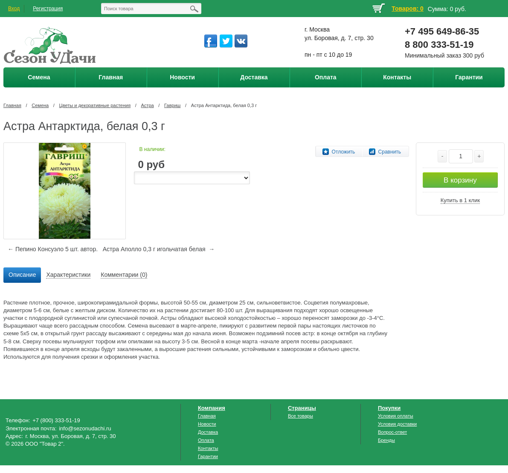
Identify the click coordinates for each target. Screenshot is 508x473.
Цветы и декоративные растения (95, 105)
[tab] (22, 275)
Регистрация (48, 9)
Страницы (302, 408)
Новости (207, 424)
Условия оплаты (395, 415)
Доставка (208, 432)
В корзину (460, 180)
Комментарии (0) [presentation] (124, 274)
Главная (12, 105)
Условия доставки (397, 424)
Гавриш (172, 105)
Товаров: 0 (407, 8)
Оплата (206, 440)
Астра (147, 105)
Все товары (300, 415)
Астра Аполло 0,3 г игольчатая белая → (159, 249)
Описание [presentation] (22, 274)
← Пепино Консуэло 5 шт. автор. (53, 249)
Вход (14, 9)
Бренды (386, 440)
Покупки (389, 408)
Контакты (208, 448)
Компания (211, 408)
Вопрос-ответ (392, 432)
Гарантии (208, 456)
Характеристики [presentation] (68, 274)
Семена (40, 105)
